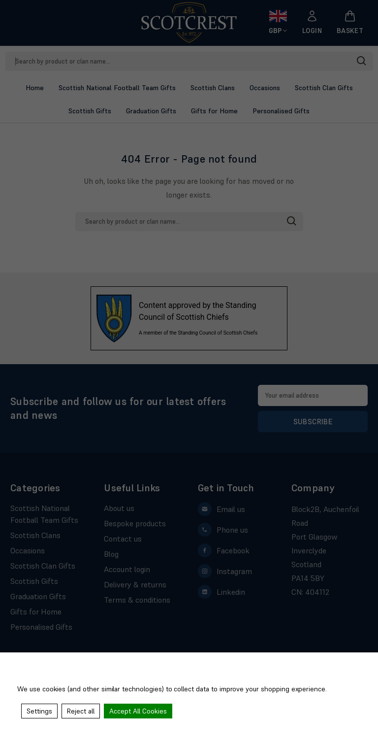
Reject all (80, 711)
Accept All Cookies (138, 711)
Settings (39, 711)
